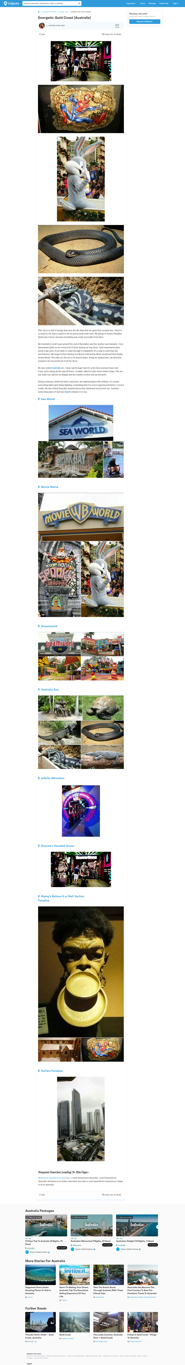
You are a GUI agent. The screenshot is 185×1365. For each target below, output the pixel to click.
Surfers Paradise (50, 1070)
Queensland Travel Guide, (93, 1356)
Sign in (175, 3)
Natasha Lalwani (68, 1338)
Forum (142, 3)
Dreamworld (47, 626)
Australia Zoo (48, 689)
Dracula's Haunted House (56, 845)
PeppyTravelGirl (136, 1341)
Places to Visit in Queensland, (36, 1356)
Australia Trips (63, 12)
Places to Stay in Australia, (127, 1356)
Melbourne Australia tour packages (54, 1177)
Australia (56, 368)
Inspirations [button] (131, 3)
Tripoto (30, 1297)
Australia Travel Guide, (41, 1358)
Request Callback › (145, 21)
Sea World (46, 399)
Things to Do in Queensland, (75, 1356)
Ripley (67, 391)
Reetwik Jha (32, 1341)
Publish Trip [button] (164, 3)
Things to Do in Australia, (110, 1356)
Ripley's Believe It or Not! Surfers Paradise (61, 898)
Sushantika (100, 1297)
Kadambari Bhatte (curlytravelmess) (143, 1297)
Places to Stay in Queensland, (56, 1356)
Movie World (48, 486)
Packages (152, 3)
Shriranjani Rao (101, 1341)
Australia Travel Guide (49, 12)
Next (158, 1227)
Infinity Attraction (51, 778)
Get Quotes (62, 1248)
